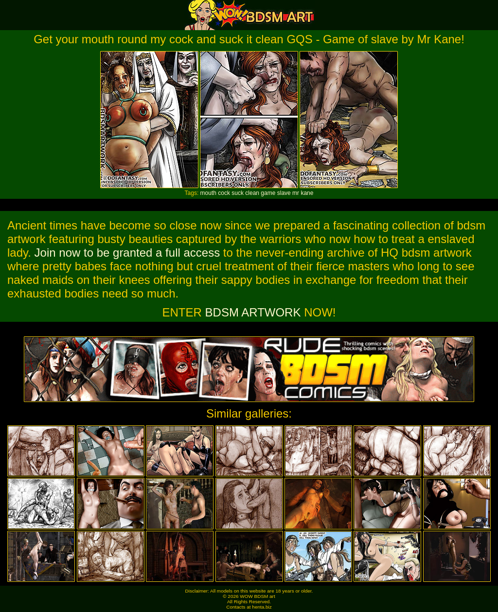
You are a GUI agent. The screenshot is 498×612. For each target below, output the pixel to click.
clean (252, 193)
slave (284, 193)
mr (295, 193)
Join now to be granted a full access (127, 252)
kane (307, 193)
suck (237, 193)
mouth (208, 193)
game (268, 193)
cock (224, 193)
